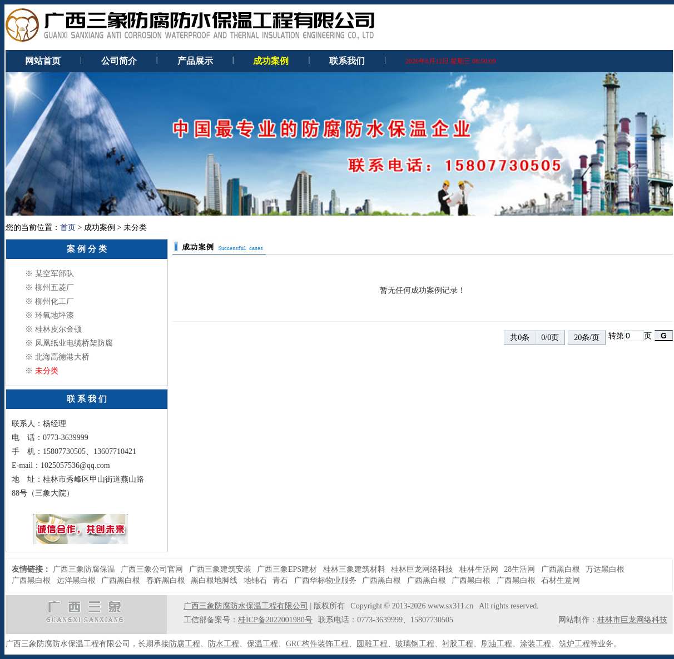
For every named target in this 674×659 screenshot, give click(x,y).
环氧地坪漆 (54, 315)
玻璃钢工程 (414, 644)
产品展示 (195, 61)
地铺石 (255, 580)
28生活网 (519, 569)
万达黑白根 (605, 569)
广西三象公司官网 (152, 569)
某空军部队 (54, 273)
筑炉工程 (574, 644)
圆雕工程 (372, 644)
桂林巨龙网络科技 (422, 569)
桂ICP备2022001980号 (275, 620)
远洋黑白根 (76, 580)
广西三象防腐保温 (84, 569)
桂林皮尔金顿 (58, 329)
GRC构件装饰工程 (317, 644)
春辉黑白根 (165, 580)
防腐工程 (184, 644)
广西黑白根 (560, 569)
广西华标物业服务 (325, 580)
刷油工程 (496, 644)
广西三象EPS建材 (287, 569)
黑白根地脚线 (214, 580)
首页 (68, 227)
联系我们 (347, 61)
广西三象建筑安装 (220, 569)
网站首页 (43, 61)
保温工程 (262, 644)
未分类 (46, 371)
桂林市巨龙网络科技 (632, 620)
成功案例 (271, 61)
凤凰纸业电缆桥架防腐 (74, 343)
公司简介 (119, 61)
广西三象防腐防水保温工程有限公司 (246, 606)
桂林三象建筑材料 (354, 569)
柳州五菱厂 (54, 287)
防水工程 (223, 644)
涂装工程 (535, 644)
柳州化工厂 (54, 301)
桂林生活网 (478, 569)
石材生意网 (560, 580)
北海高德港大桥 (62, 357)
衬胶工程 (457, 644)
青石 (280, 580)
